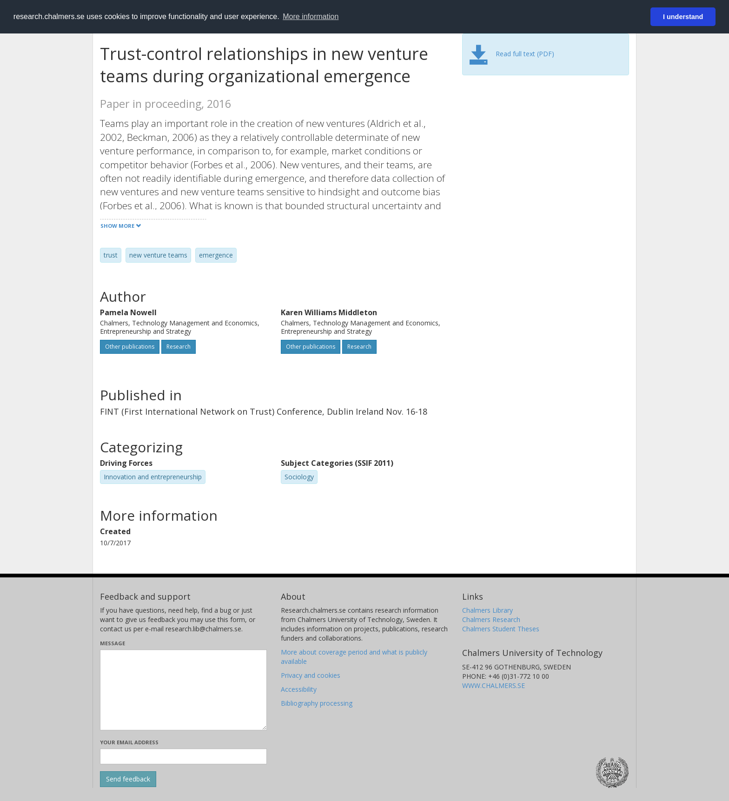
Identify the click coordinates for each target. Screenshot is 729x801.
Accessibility (299, 689)
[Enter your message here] (183, 689)
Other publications (129, 347)
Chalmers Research (491, 619)
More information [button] (310, 16)
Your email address (129, 742)
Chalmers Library (487, 610)
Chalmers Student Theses (500, 628)
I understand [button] (683, 16)
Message (112, 643)
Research (178, 347)
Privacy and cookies (310, 675)
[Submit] (128, 779)
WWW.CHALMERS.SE (493, 685)
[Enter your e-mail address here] (183, 756)
